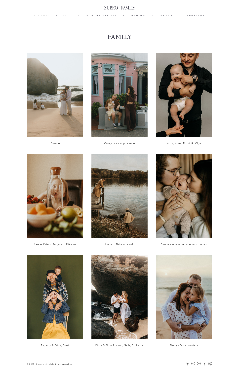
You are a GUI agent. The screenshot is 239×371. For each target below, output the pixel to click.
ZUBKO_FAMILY (119, 7)
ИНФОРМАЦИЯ (196, 15)
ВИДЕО (67, 15)
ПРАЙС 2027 (138, 15)
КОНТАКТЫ (166, 15)
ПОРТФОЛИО (41, 15)
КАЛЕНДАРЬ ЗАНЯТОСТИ (101, 15)
